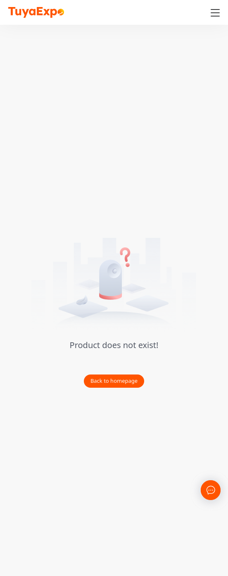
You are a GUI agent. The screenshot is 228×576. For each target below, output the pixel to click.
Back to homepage (114, 380)
